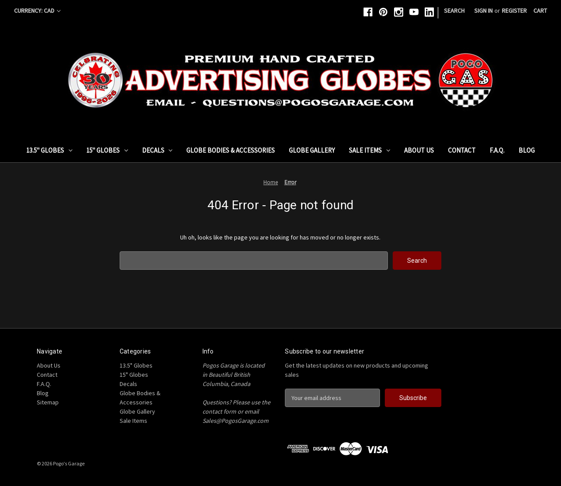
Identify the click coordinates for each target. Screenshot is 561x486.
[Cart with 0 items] (540, 10)
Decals (157, 150)
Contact (462, 150)
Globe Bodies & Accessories (230, 150)
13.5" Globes (49, 150)
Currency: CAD (37, 10)
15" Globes (107, 150)
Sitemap (48, 402)
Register (514, 10)
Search (454, 10)
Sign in (483, 10)
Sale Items (369, 150)
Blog (526, 150)
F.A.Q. (497, 150)
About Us (419, 150)
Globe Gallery (312, 150)
